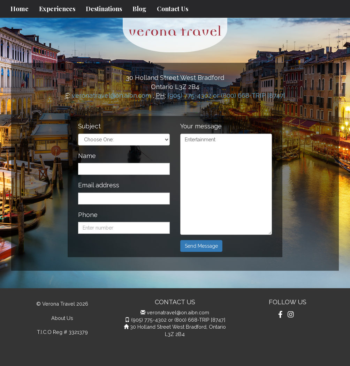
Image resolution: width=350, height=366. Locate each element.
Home (19, 9)
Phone (88, 214)
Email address (98, 185)
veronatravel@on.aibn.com (111, 95)
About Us (62, 318)
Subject (89, 126)
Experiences (57, 9)
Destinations (104, 9)
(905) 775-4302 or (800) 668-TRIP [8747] (226, 95)
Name (87, 155)
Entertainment (226, 184)
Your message (201, 126)
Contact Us (172, 9)
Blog (139, 9)
